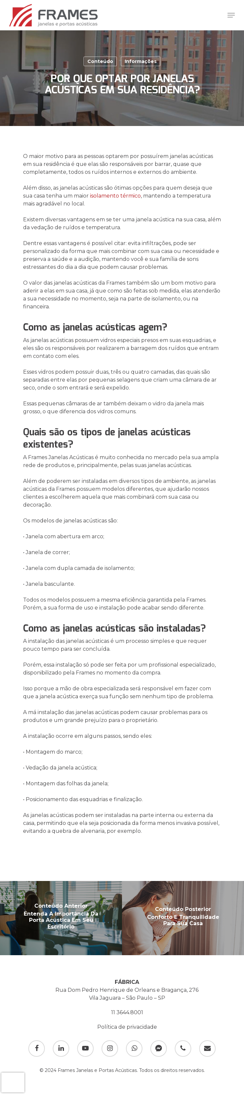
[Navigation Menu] (231, 15)
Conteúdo (100, 61)
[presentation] (12, 1082)
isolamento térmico (115, 196)
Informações (141, 61)
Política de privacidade (127, 1027)
